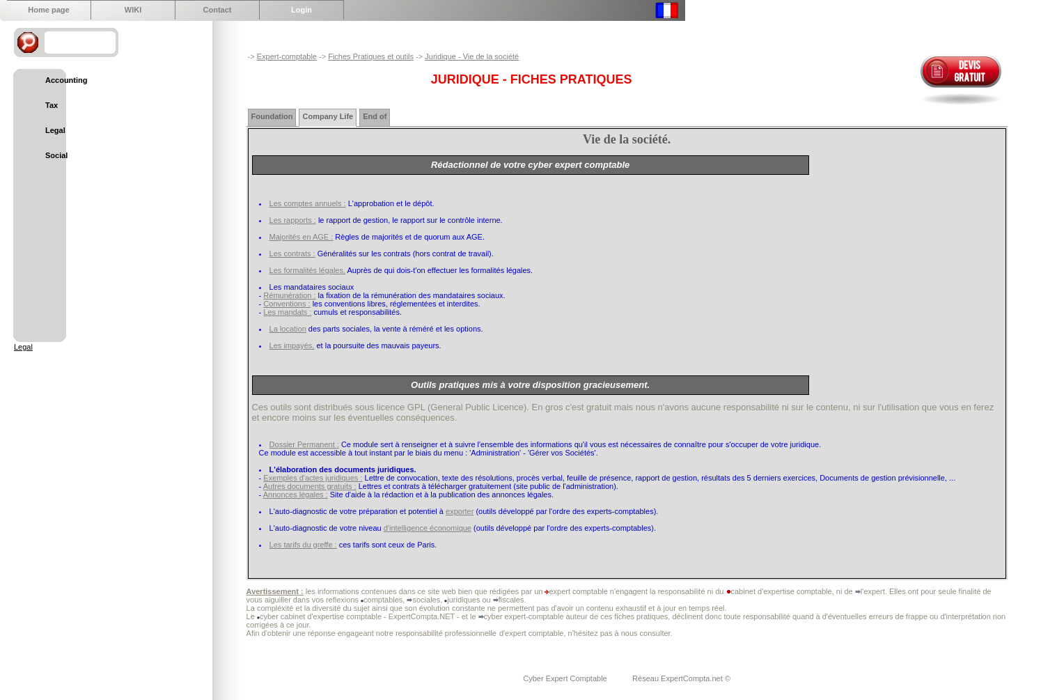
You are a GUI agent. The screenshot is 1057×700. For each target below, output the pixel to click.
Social (56, 155)
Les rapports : (292, 220)
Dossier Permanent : (304, 444)
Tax (51, 105)
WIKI (133, 10)
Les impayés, (292, 345)
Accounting (66, 80)
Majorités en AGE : (301, 237)
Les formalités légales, (307, 270)
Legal (55, 130)
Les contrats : (292, 253)
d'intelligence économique (427, 528)
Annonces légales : (295, 494)
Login (301, 10)
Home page (48, 10)
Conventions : (286, 304)
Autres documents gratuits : (310, 486)
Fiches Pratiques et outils (371, 56)
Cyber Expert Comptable (566, 678)
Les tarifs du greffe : (303, 544)
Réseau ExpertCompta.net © (681, 678)
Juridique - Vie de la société (472, 56)
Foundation (272, 116)
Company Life (327, 116)
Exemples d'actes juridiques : (312, 478)
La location (287, 329)
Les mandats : (287, 312)
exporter (459, 511)
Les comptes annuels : (307, 203)
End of (374, 116)
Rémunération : (289, 295)
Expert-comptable (287, 56)
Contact (217, 10)
